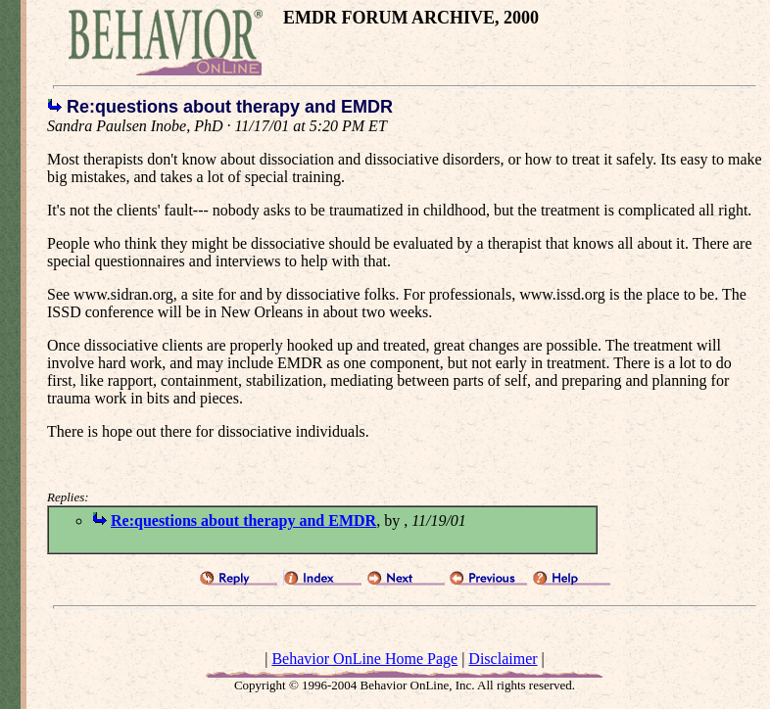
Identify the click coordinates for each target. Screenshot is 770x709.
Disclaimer (502, 658)
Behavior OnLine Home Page (364, 658)
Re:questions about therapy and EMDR (243, 520)
